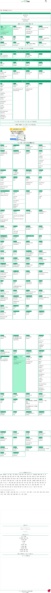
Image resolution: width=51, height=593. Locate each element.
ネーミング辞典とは (26, 555)
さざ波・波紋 (12, 492)
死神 (11, 494)
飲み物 (33, 476)
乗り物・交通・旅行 (18, 486)
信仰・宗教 (36, 482)
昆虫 (33, 482)
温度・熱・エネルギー (28, 486)
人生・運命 (9, 474)
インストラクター (22, 492)
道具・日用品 (21, 484)
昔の (17, 492)
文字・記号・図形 (8, 484)
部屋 (31, 492)
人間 (13, 474)
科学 (41, 486)
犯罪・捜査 (29, 480)
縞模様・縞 (3, 492)
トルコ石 (34, 492)
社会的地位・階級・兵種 (37, 474)
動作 (1, 474)
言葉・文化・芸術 (8, 486)
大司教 (8, 494)
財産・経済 (21, 474)
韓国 (5, 494)
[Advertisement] (25, 6)
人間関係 (34, 480)
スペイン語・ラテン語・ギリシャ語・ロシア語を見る (25, 121)
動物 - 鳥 (17, 474)
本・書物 (21, 478)
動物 (6, 476)
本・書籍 (7, 492)
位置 (43, 478)
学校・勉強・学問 (10, 480)
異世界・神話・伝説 (40, 480)
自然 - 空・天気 (37, 486)
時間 (17, 478)
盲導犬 (25, 494)
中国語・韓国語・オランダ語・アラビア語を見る (25, 124)
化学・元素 (26, 482)
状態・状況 (42, 482)
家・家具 (37, 476)
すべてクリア (25, 531)
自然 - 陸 (5, 480)
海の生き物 (29, 478)
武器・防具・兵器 (19, 482)
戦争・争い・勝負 (16, 476)
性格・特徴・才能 (35, 478)
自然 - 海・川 (29, 474)
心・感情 (16, 480)
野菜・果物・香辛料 (6, 478)
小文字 (2, 494)
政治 (20, 480)
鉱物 (41, 478)
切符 (22, 494)
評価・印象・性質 (12, 482)
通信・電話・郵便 (35, 484)
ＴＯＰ (19, 591)
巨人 (20, 494)
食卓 (38, 492)
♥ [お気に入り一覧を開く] (49, 590)
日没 (28, 492)
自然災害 (5, 474)
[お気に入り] (11, 26)
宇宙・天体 (27, 484)
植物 (13, 484)
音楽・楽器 (9, 476)
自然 (25, 474)
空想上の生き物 (23, 476)
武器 (41, 492)
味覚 (30, 482)
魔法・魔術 (24, 480)
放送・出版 (29, 476)
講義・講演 (15, 494)
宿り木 (44, 492)
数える (47, 492)
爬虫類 (25, 478)
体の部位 (16, 484)
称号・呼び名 (13, 478)
